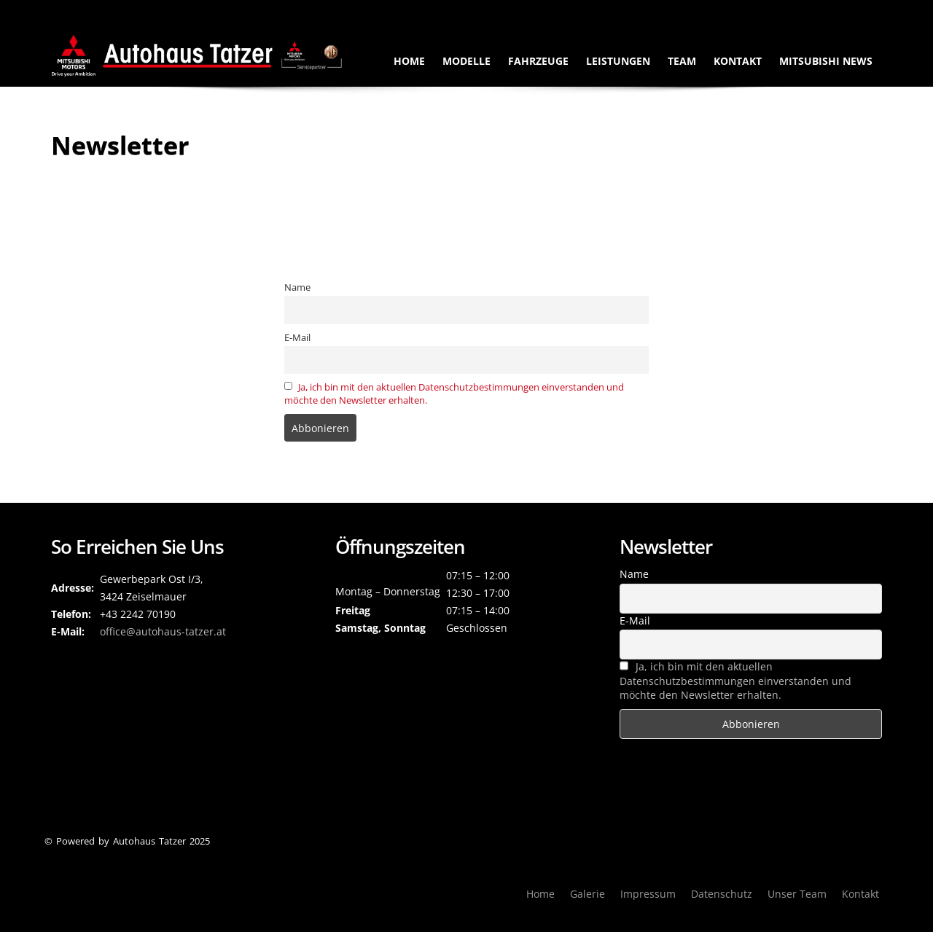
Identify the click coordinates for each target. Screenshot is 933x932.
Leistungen (618, 61)
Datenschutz (721, 894)
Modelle (466, 61)
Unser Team (797, 894)
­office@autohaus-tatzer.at (163, 631)
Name (297, 287)
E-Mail (297, 338)
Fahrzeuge (538, 61)
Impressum (648, 894)
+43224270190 (666, 11)
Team (682, 61)
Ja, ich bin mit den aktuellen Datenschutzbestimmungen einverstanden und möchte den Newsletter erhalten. (735, 680)
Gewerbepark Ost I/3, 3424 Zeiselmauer (799, 11)
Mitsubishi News (826, 61)
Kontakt (738, 61)
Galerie (587, 894)
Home (409, 61)
